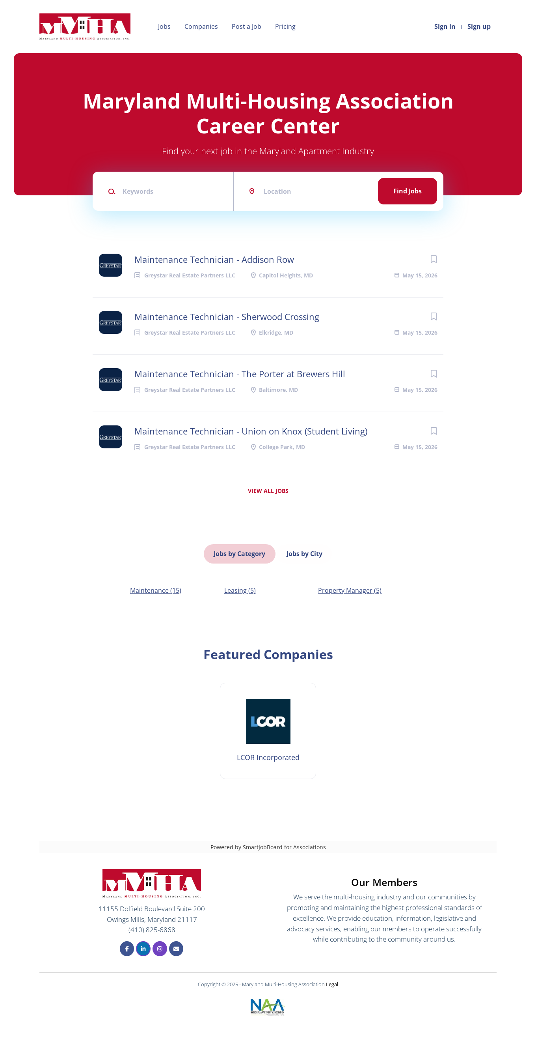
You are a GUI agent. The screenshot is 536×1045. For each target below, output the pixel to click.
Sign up (479, 26)
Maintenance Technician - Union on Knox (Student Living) (250, 431)
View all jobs (268, 490)
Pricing (285, 26)
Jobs (164, 26)
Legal (332, 981)
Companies (201, 26)
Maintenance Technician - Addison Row (214, 259)
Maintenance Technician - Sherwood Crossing (226, 316)
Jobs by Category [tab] (240, 552)
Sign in (445, 26)
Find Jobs (407, 191)
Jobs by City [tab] (304, 552)
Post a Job (246, 26)
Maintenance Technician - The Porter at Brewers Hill (239, 374)
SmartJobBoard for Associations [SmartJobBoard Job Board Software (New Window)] (284, 844)
